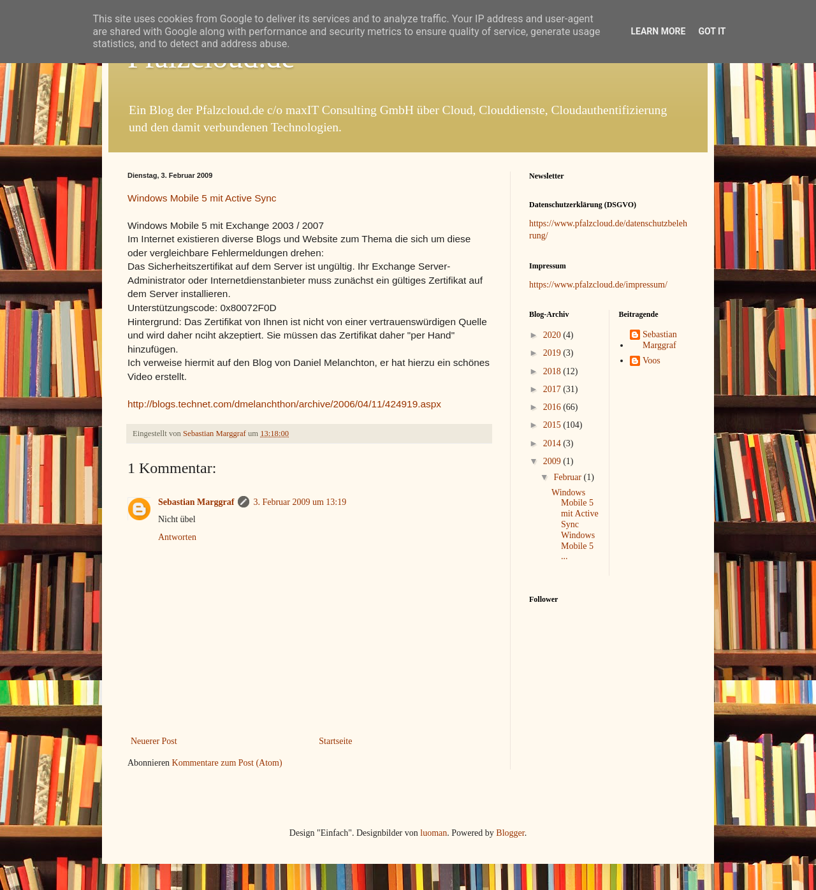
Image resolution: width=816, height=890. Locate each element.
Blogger (510, 833)
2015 (553, 425)
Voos (651, 360)
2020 (553, 335)
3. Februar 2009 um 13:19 (299, 502)
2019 (553, 353)
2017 (553, 389)
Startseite (335, 741)
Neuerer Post (154, 741)
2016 (553, 407)
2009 (553, 461)
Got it (711, 31)
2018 (553, 371)
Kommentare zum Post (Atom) (227, 763)
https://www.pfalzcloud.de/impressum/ (598, 284)
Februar (568, 477)
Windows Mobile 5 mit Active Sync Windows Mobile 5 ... (575, 525)
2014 (553, 443)
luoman (433, 833)
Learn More (657, 31)
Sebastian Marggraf (196, 502)
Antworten (177, 537)
